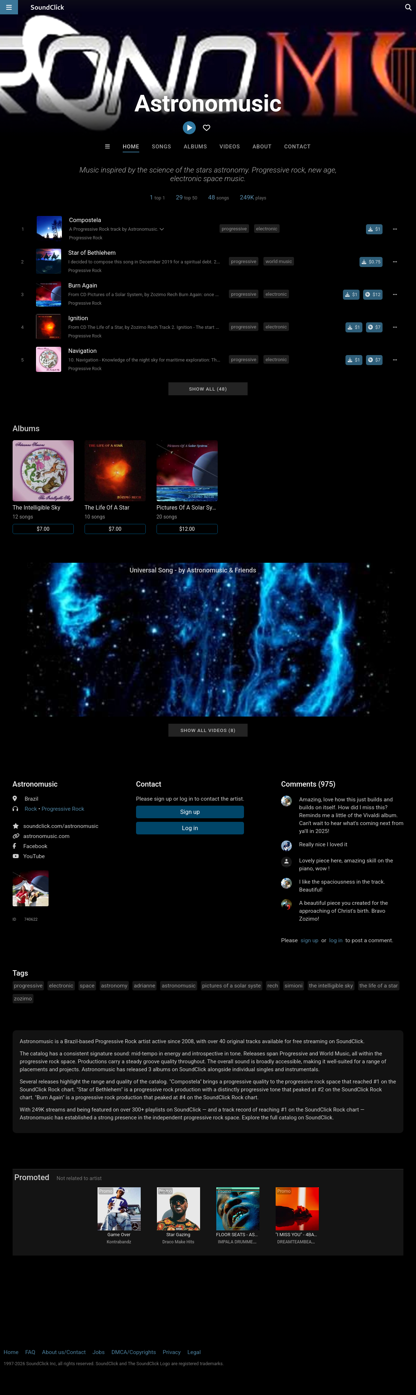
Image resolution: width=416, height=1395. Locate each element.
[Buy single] (374, 229)
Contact (297, 146)
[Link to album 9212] (115, 487)
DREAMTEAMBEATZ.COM (302, 1241)
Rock (31, 809)
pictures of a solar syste (231, 985)
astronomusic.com (46, 836)
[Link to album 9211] (187, 487)
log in (336, 940)
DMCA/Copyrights (134, 1352)
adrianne (144, 985)
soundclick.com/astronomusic (61, 826)
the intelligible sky (331, 985)
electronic (266, 228)
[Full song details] (395, 229)
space (87, 985)
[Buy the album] (373, 295)
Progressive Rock (85, 237)
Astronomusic (35, 784)
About (262, 146)
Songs (161, 146)
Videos (230, 146)
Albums (195, 146)
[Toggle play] (23, 229)
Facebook (35, 846)
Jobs (98, 1352)
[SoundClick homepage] (47, 7)
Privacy (172, 1352)
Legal (194, 1352)
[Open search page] (409, 7)
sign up (309, 940)
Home (131, 146)
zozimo (23, 998)
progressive (234, 228)
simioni (294, 985)
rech (272, 985)
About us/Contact (64, 1352)
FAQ (30, 1352)
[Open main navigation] (9, 7)
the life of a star (379, 985)
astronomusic (178, 985)
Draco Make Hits (178, 1241)
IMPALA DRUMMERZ (238, 1241)
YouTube (34, 856)
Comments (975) (308, 784)
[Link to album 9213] (43, 487)
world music (279, 261)
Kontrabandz (119, 1241)
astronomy (114, 985)
